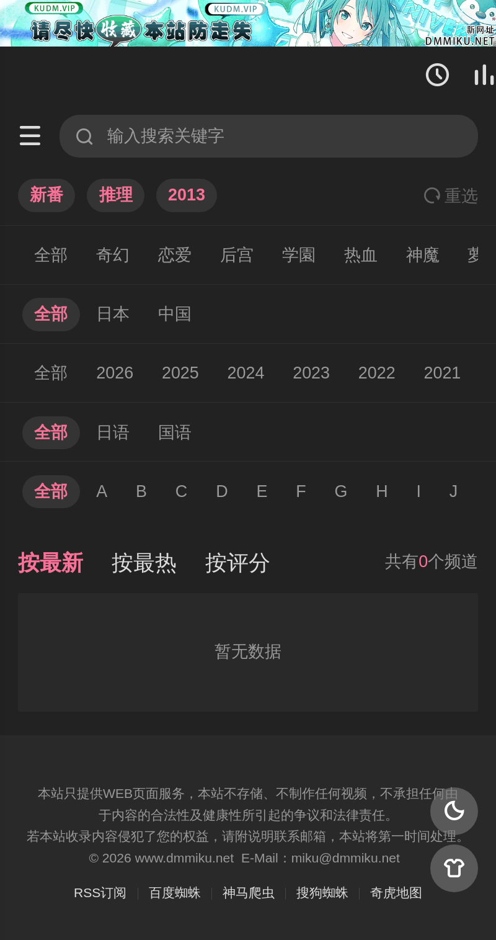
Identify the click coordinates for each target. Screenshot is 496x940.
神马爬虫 (249, 892)
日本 (113, 314)
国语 (175, 432)
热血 (361, 255)
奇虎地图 (396, 892)
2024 (246, 373)
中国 (175, 314)
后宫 (237, 255)
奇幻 (113, 255)
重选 (450, 196)
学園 (299, 255)
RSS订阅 (100, 892)
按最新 (50, 563)
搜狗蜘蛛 (322, 892)
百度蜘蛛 (175, 892)
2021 (442, 373)
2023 (311, 373)
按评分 (237, 563)
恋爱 (175, 255)
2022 (377, 373)
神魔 (423, 255)
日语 (113, 432)
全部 (51, 255)
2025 (180, 373)
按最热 (144, 563)
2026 (114, 373)
